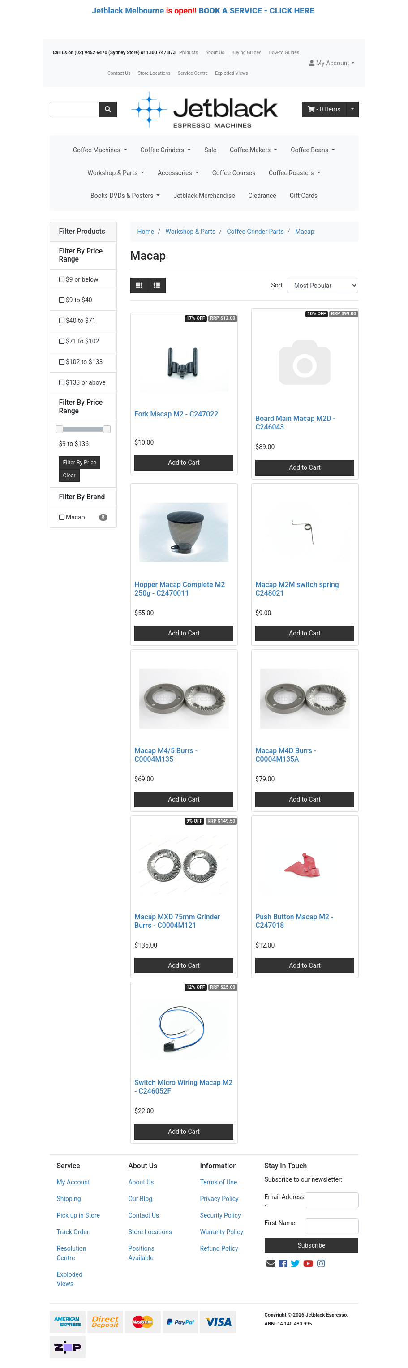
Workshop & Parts (113, 172)
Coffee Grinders (163, 150)
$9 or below (79, 279)
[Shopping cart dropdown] (352, 109)
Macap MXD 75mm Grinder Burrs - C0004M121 (177, 921)
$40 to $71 (77, 320)
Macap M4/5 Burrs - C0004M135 (166, 754)
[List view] (157, 285)
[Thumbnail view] (139, 285)
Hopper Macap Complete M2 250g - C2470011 (179, 588)
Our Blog (140, 1198)
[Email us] (270, 1263)
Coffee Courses (233, 172)
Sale (210, 150)
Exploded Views (231, 73)
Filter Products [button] (82, 231)
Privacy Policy (219, 1198)
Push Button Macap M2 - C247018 (294, 921)
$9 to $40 (75, 300)
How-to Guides (284, 53)
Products (188, 53)
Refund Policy (219, 1248)
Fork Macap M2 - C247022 (176, 414)
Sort (277, 285)
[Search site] (108, 109)
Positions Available (141, 1253)
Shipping (69, 1198)
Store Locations (153, 73)
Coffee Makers (251, 150)
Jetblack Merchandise (204, 195)
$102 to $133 (81, 361)
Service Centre (193, 73)
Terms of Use (218, 1182)
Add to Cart (184, 462)
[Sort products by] (323, 285)
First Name (280, 1222)
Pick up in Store (78, 1215)
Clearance (262, 195)
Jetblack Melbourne (128, 10)
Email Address (285, 1201)
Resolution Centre (71, 1253)
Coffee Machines (97, 150)
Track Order (73, 1231)
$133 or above (82, 382)
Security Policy (220, 1215)
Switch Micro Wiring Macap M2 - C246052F (183, 1086)
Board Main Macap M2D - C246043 (295, 422)
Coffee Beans (310, 150)
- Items (324, 109)
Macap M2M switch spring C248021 (297, 588)
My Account (73, 1182)
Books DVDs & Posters (122, 195)
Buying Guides (247, 53)
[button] (331, 63)
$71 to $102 (79, 341)
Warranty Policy (221, 1231)
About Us (214, 53)
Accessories (175, 172)
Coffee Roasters (292, 172)
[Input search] (74, 109)
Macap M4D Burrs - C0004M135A (285, 754)
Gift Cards (304, 195)
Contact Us (119, 73)
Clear (69, 475)
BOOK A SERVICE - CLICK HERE (256, 10)
